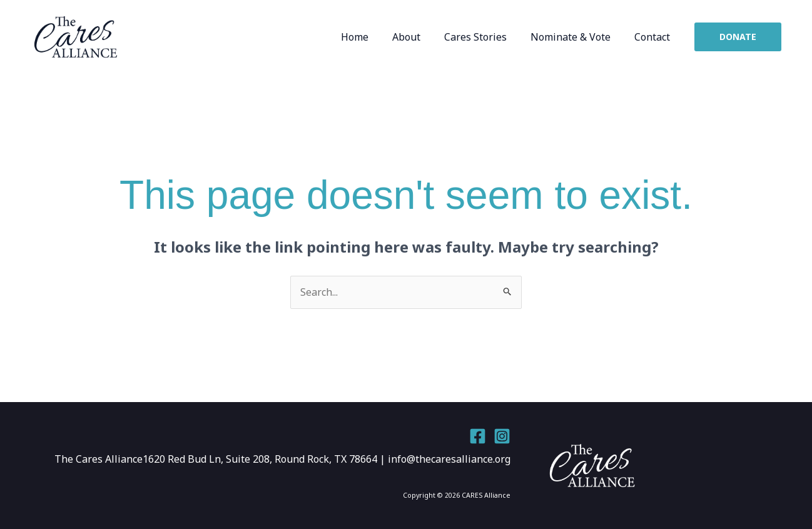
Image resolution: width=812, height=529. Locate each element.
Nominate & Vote (576, 37)
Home (371, 37)
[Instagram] (502, 436)
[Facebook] (477, 436)
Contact (654, 37)
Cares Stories (485, 37)
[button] (737, 37)
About (419, 37)
